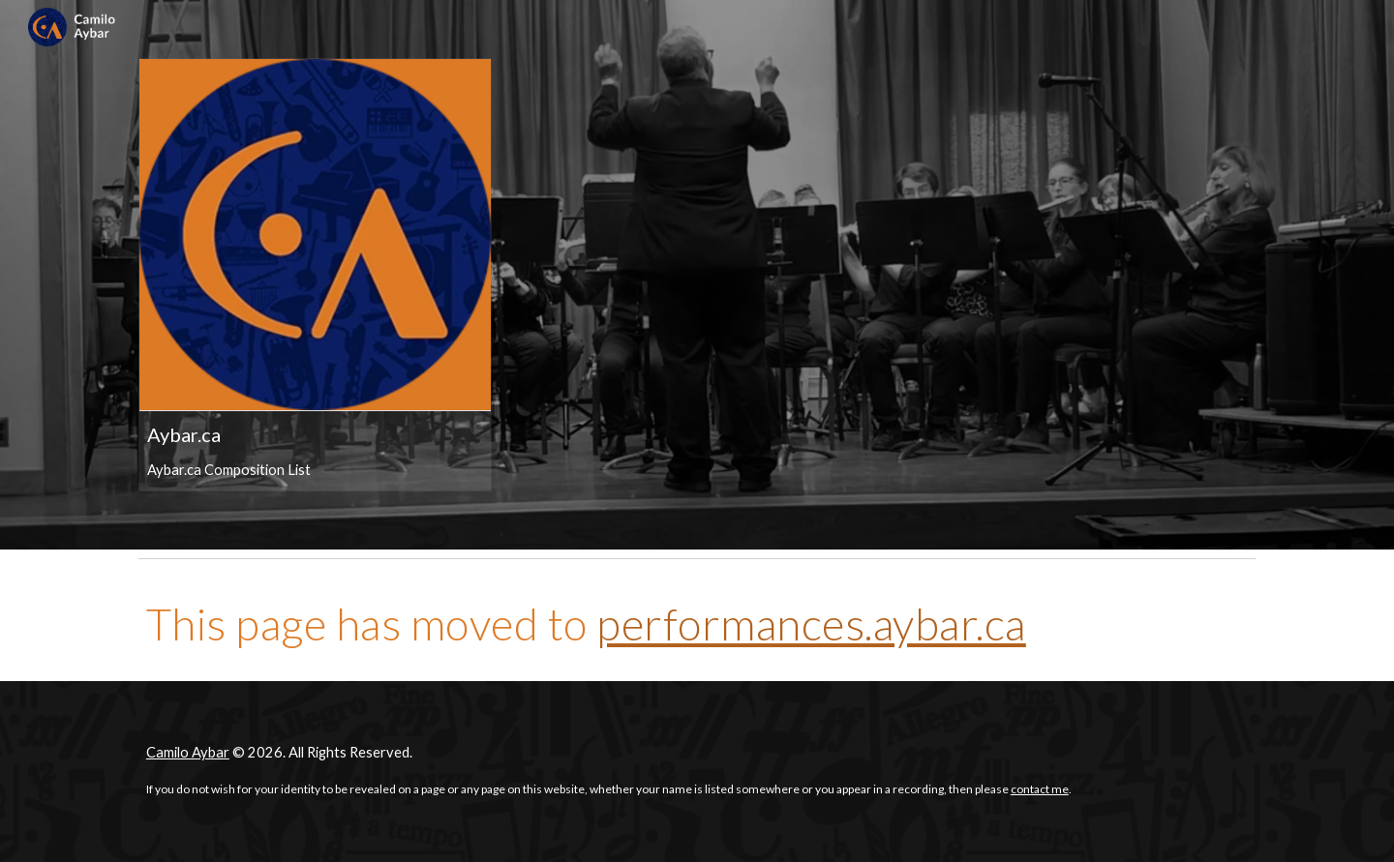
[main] (697, 624)
